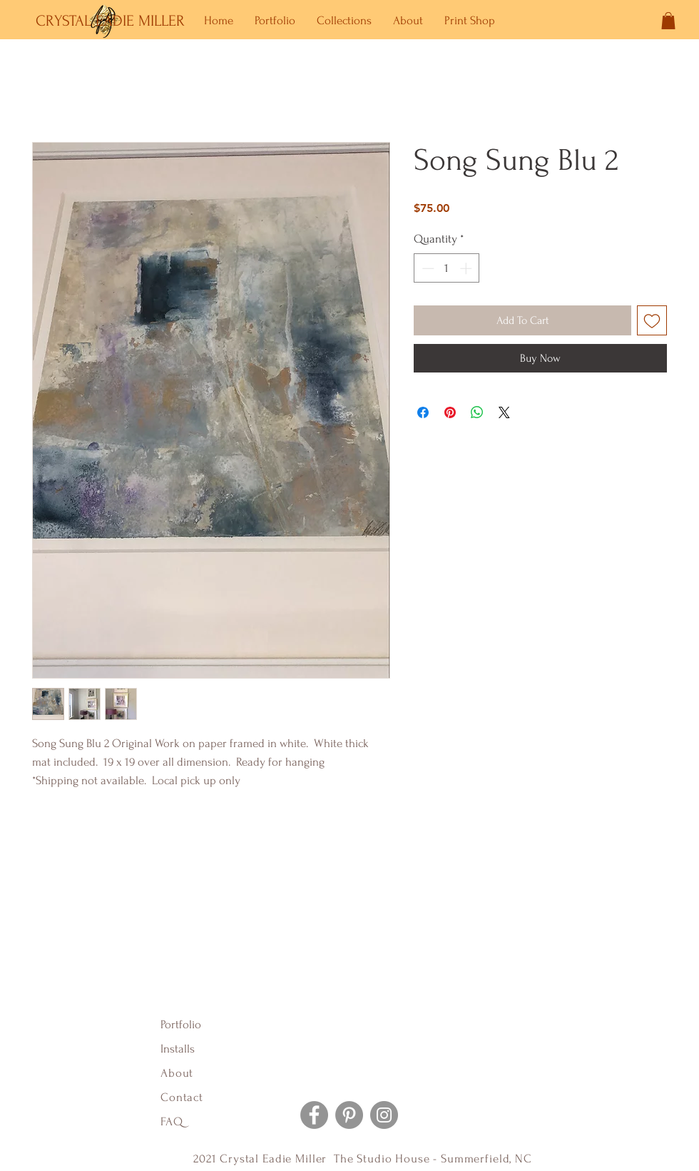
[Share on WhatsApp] (477, 412)
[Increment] (467, 268)
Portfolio (180, 1024)
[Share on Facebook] (423, 412)
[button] (668, 20)
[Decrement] (426, 268)
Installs (177, 1048)
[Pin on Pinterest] (450, 412)
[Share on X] (504, 412)
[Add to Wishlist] (652, 320)
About (178, 1073)
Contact (181, 1097)
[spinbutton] (446, 268)
